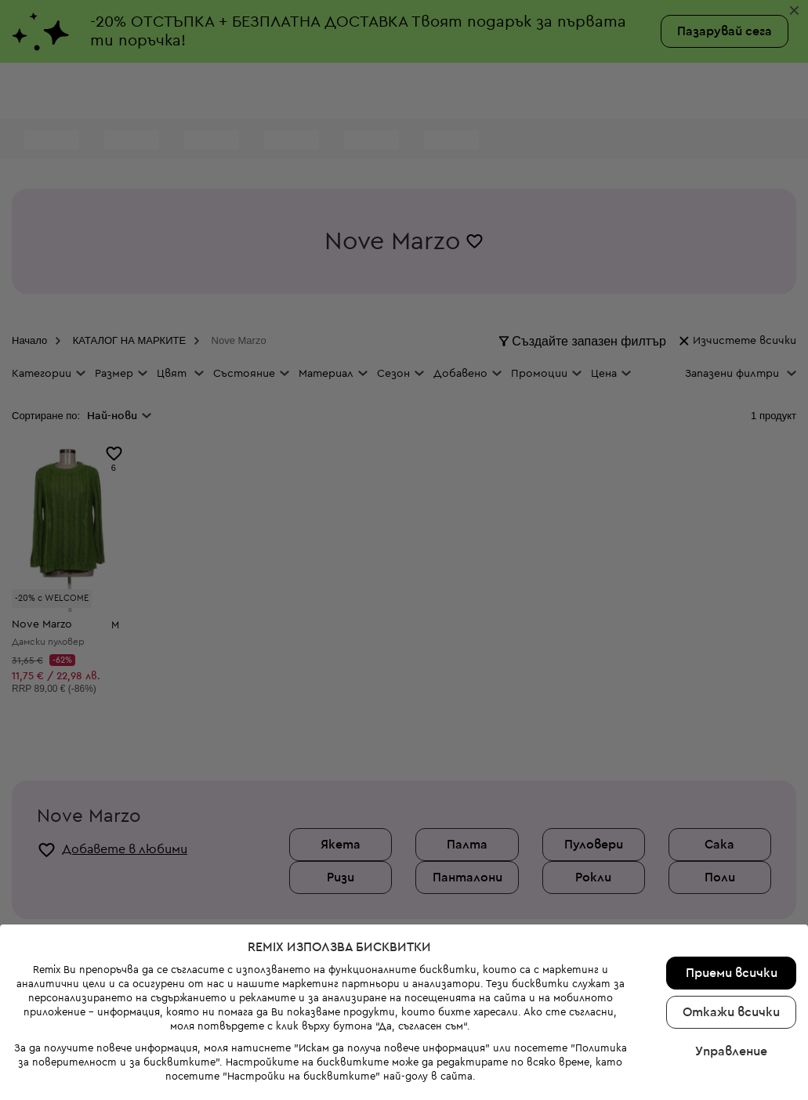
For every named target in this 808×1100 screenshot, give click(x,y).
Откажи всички (731, 967)
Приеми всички (731, 928)
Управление (731, 1006)
